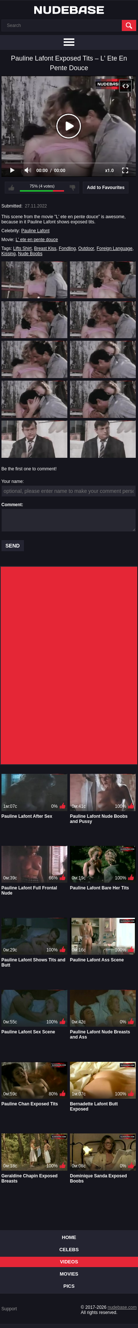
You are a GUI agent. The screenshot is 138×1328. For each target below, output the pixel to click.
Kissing (8, 253)
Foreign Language (114, 248)
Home (69, 1237)
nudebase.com (122, 1307)
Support (9, 1308)
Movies (69, 1274)
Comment (11, 504)
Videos (69, 1261)
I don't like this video (72, 187)
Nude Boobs (30, 253)
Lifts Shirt (22, 248)
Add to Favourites (105, 187)
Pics (68, 1286)
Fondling (67, 248)
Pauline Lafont (35, 230)
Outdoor (86, 248)
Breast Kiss (45, 248)
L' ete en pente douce (36, 239)
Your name (12, 481)
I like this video (11, 187)
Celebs (69, 1249)
